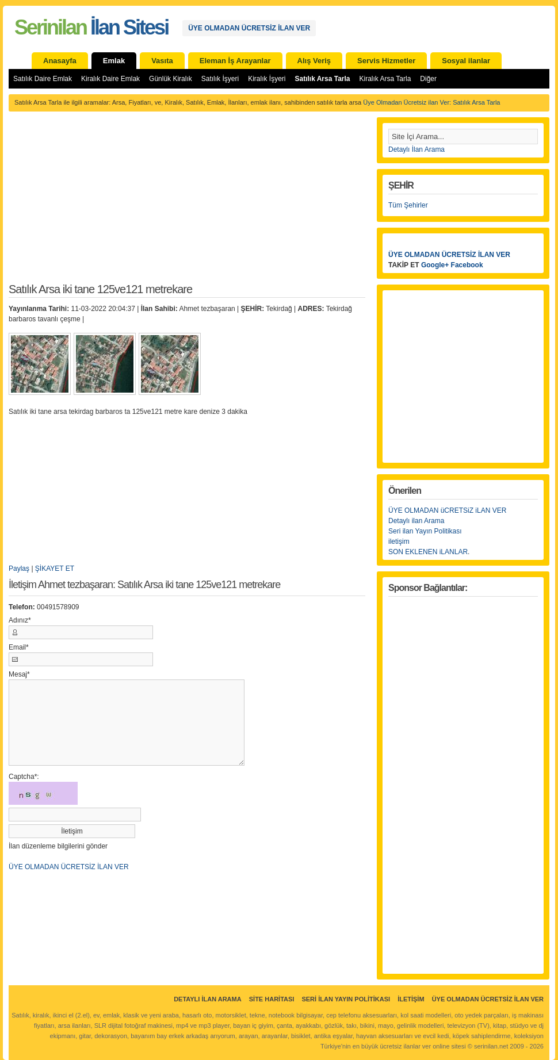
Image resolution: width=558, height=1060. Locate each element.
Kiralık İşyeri (266, 79)
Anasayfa (60, 60)
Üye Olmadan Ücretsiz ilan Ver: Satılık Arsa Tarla (431, 102)
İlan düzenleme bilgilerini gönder (58, 846)
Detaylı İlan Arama (416, 149)
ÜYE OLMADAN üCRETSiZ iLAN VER (447, 510)
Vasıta (162, 60)
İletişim (411, 999)
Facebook (467, 265)
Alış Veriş (314, 60)
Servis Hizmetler (386, 60)
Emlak (114, 60)
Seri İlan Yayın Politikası (345, 999)
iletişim (399, 541)
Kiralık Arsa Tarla (385, 79)
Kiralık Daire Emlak (110, 79)
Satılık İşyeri (220, 79)
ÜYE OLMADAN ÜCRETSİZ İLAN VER (249, 28)
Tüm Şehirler (408, 205)
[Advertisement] (187, 203)
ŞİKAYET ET (54, 568)
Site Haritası (272, 999)
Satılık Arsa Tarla (322, 79)
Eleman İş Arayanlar (235, 60)
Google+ (435, 265)
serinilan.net (491, 1046)
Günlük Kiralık (170, 79)
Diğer (428, 79)
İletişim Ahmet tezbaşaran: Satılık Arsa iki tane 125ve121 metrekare (144, 584)
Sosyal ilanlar (466, 60)
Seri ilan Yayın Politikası (425, 531)
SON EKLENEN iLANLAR (428, 552)
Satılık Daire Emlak (42, 79)
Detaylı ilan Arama (416, 521)
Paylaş (19, 568)
